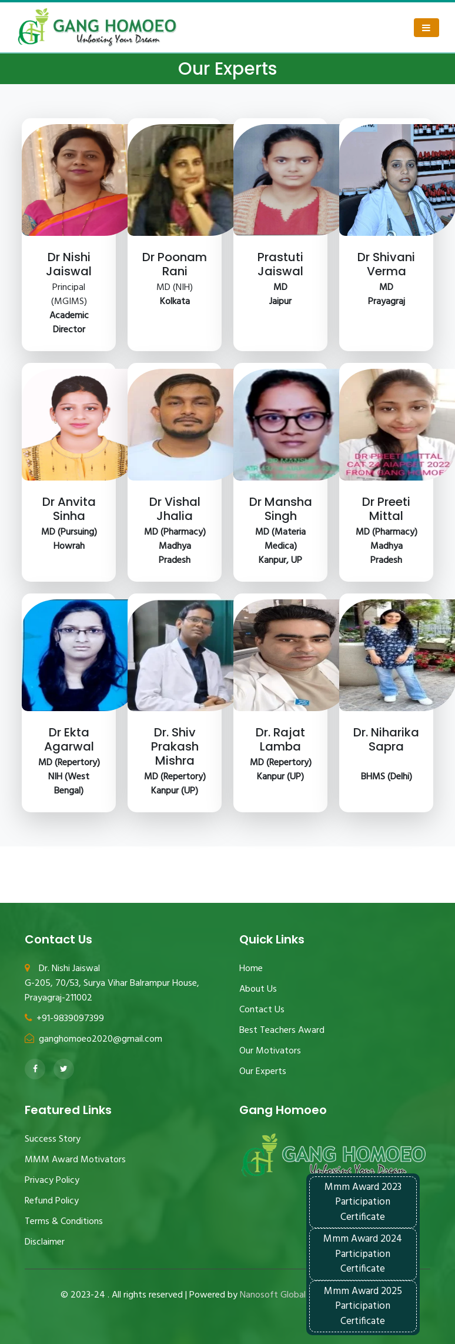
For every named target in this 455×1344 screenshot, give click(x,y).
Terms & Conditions (64, 1221)
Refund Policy (52, 1201)
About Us (258, 989)
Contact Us (262, 1010)
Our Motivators (270, 1051)
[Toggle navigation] (426, 27)
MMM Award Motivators (75, 1160)
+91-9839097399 (64, 1018)
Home (251, 968)
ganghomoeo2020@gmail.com (93, 1039)
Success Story (53, 1139)
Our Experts (262, 1071)
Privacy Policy (52, 1180)
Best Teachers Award (281, 1030)
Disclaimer (45, 1242)
